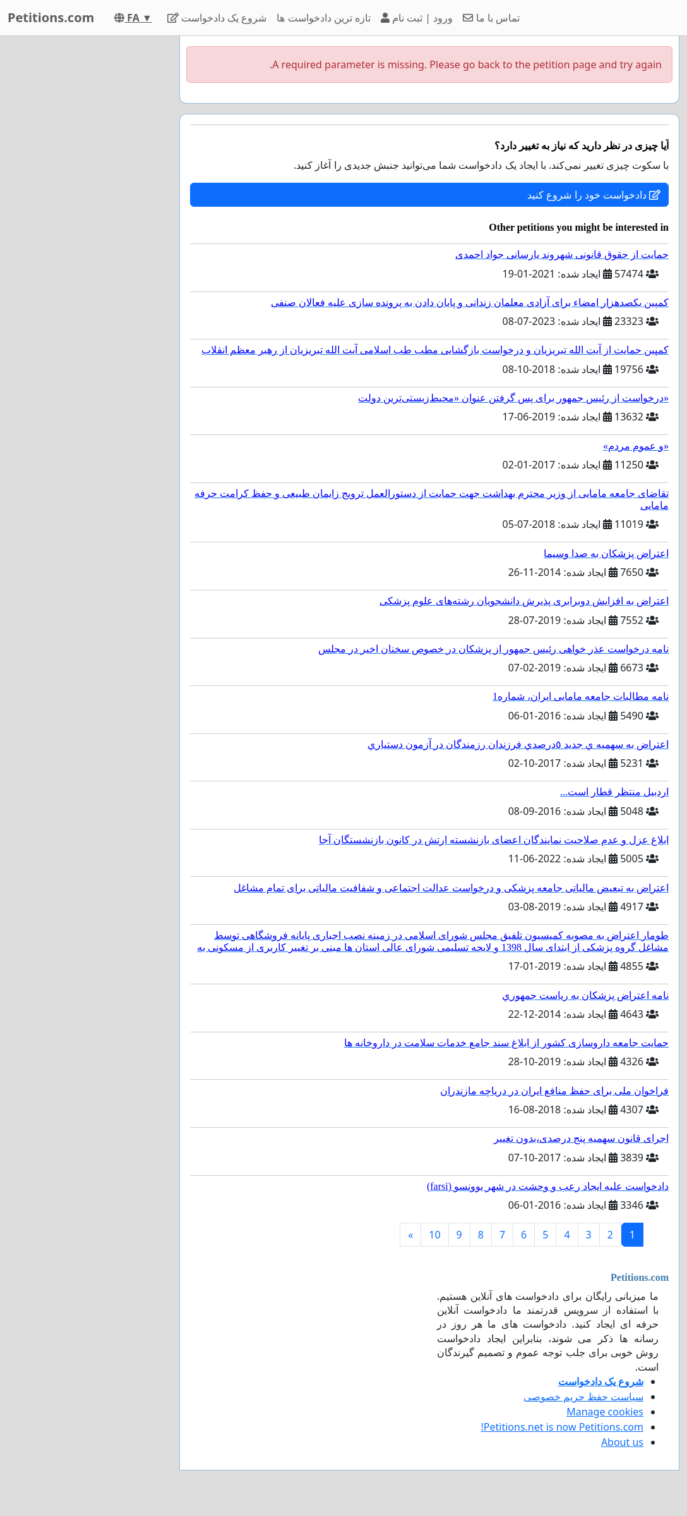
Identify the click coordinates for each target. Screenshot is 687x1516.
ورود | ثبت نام (417, 18)
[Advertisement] (86, 225)
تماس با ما (491, 18)
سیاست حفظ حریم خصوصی (583, 1396)
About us (622, 1442)
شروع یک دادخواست (217, 18)
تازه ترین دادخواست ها (323, 18)
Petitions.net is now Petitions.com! (562, 1427)
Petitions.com (51, 17)
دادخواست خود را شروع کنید (593, 195)
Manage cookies (604, 1412)
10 (434, 1235)
